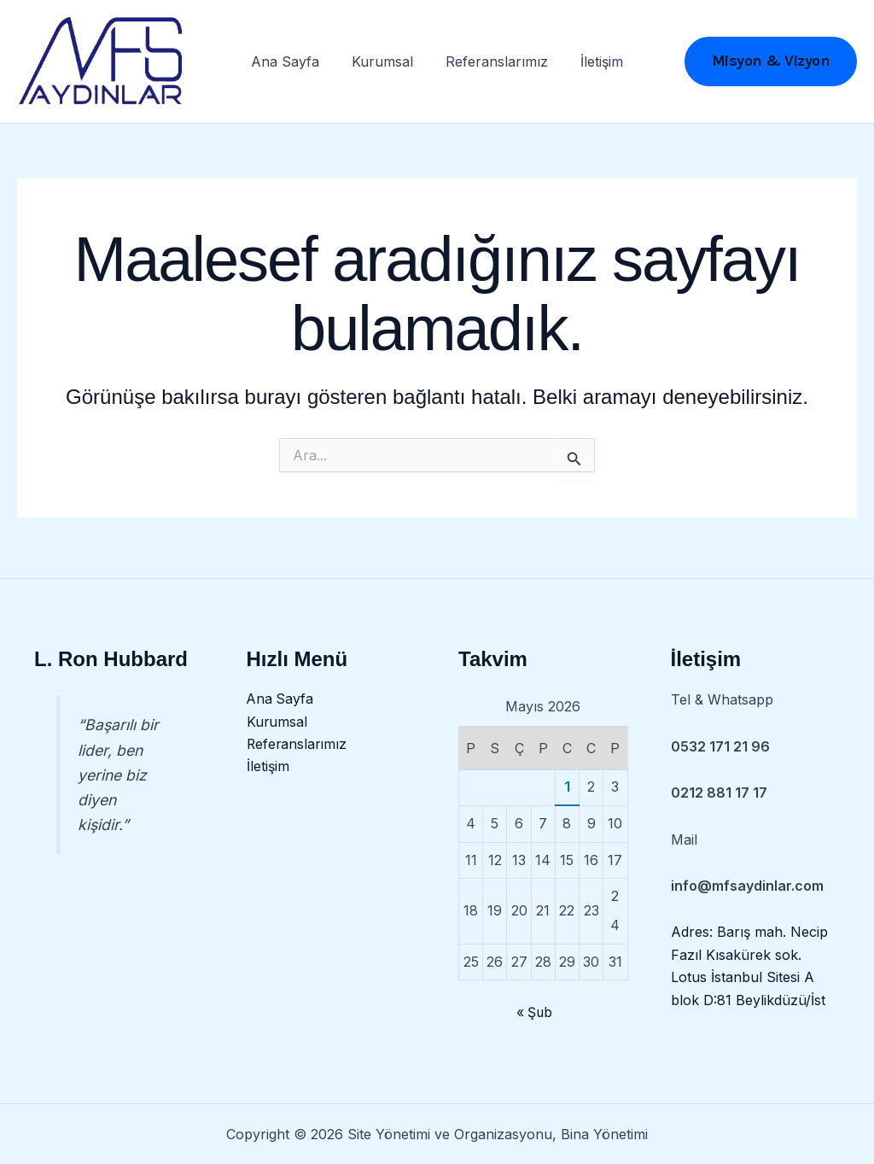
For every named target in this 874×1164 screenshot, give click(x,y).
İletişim (594, 64)
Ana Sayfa (293, 64)
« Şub (534, 1012)
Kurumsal (385, 64)
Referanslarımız (494, 64)
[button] (771, 64)
